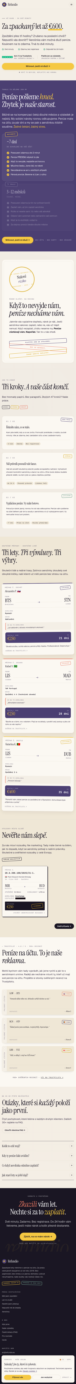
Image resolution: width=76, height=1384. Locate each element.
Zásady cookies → (30, 1371)
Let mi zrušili (7, 1300)
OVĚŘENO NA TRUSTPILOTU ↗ (16, 651)
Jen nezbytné (46, 1377)
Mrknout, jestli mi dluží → (38, 66)
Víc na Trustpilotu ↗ (52, 1078)
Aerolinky (6, 1312)
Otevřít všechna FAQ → (15, 1130)
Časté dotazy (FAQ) (9, 1332)
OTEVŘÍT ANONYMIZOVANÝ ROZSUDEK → (29, 913)
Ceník (4, 1340)
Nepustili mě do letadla (11, 1308)
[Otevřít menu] (71, 4)
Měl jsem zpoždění (9, 1296)
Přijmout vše (17, 1377)
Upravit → (66, 1377)
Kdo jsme (6, 1324)
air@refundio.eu (8, 1352)
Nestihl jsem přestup (10, 1304)
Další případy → (64, 926)
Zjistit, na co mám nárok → (38, 1236)
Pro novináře (7, 1336)
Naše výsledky (8, 1328)
